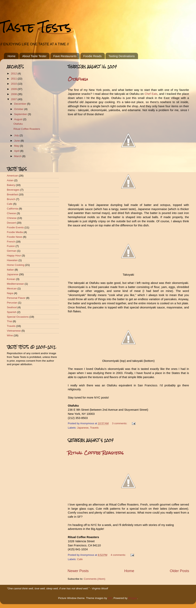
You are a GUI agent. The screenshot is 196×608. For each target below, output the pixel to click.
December (20, 103)
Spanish (11, 312)
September (21, 114)
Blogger (132, 598)
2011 (14, 78)
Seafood (12, 307)
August (18, 119)
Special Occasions (18, 316)
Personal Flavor (16, 297)
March (18, 156)
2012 (14, 73)
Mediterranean (15, 283)
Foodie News (14, 236)
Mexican (12, 288)
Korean (11, 279)
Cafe (80, 559)
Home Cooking (15, 264)
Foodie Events (15, 227)
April (17, 150)
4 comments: (119, 554)
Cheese (11, 213)
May (17, 145)
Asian (10, 180)
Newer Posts (78, 571)
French (11, 241)
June (17, 140)
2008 (14, 94)
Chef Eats (151, 93)
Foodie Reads (92, 56)
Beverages (13, 189)
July (17, 135)
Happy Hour (14, 255)
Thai (9, 321)
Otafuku (78, 79)
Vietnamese (14, 330)
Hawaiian (12, 260)
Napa (10, 293)
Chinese (12, 218)
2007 (14, 99)
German (11, 250)
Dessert (11, 222)
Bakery (11, 185)
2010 (14, 83)
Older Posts (179, 571)
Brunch (11, 199)
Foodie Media (15, 232)
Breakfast (12, 194)
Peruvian (12, 302)
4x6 (110, 598)
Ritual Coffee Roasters (95, 452)
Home (11, 56)
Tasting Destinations (121, 56)
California (12, 208)
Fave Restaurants (64, 56)
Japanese (83, 427)
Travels (94, 427)
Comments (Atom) (94, 578)
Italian (10, 269)
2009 (14, 89)
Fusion (11, 246)
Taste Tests (35, 27)
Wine (10, 335)
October (19, 109)
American (12, 175)
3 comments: (120, 423)
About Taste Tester (34, 56)
